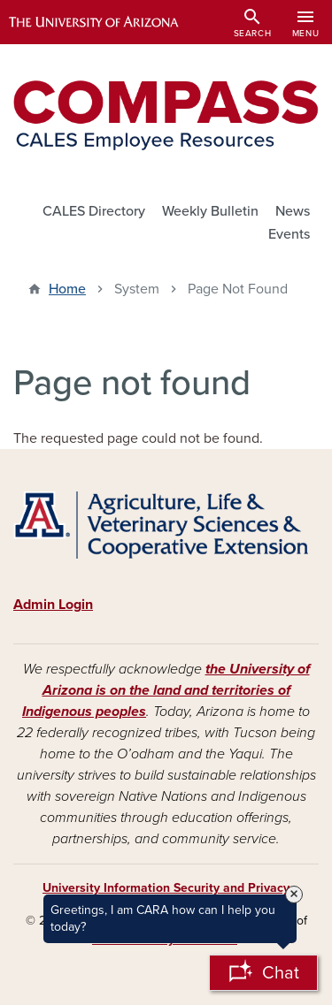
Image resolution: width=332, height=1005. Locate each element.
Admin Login (53, 604)
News (292, 211)
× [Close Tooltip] (294, 894)
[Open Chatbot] (263, 973)
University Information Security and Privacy (166, 887)
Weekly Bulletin (210, 211)
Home (67, 289)
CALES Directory (93, 211)
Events (289, 234)
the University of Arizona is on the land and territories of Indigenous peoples (166, 690)
